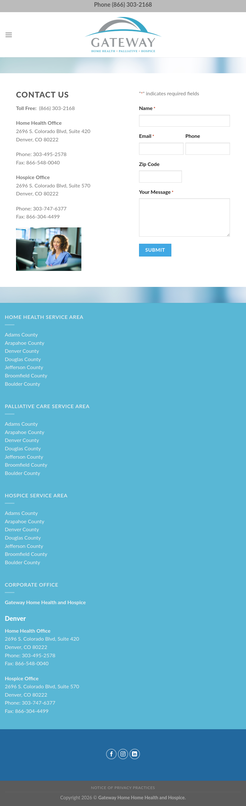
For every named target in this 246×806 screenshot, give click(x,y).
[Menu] (8, 35)
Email (146, 136)
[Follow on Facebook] (111, 754)
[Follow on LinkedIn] (134, 754)
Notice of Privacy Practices (123, 787)
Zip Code (149, 164)
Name (147, 108)
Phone (192, 136)
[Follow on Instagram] (123, 754)
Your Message (156, 192)
